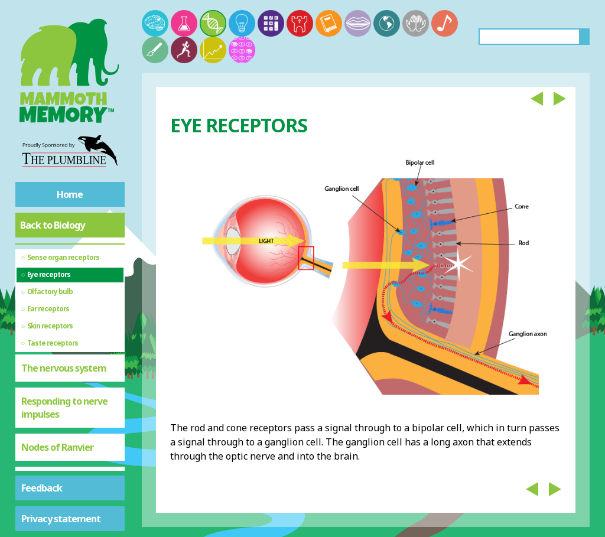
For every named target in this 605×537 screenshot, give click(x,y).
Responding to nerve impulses (64, 408)
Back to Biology (52, 225)
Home (70, 194)
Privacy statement (60, 518)
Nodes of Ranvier (57, 447)
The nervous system (63, 368)
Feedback (41, 487)
